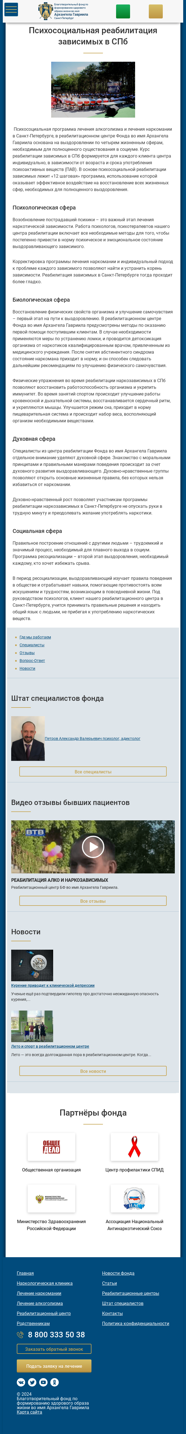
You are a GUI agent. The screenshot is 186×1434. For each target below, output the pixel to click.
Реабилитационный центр (44, 1313)
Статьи (109, 1283)
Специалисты (32, 645)
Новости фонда (118, 1273)
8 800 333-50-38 (123, 11)
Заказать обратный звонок (54, 1349)
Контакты (112, 1313)
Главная (25, 1273)
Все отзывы (93, 901)
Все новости (93, 1071)
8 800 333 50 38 (56, 1334)
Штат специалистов (122, 1303)
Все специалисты (93, 772)
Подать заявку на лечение (54, 1366)
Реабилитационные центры (130, 1293)
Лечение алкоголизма (40, 1303)
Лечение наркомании (39, 1293)
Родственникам (33, 1323)
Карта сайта (29, 1412)
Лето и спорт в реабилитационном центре (50, 1046)
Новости (27, 668)
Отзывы (27, 653)
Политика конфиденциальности (135, 1323)
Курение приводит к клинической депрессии (53, 985)
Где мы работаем (35, 637)
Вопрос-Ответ (32, 660)
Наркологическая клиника (45, 1283)
